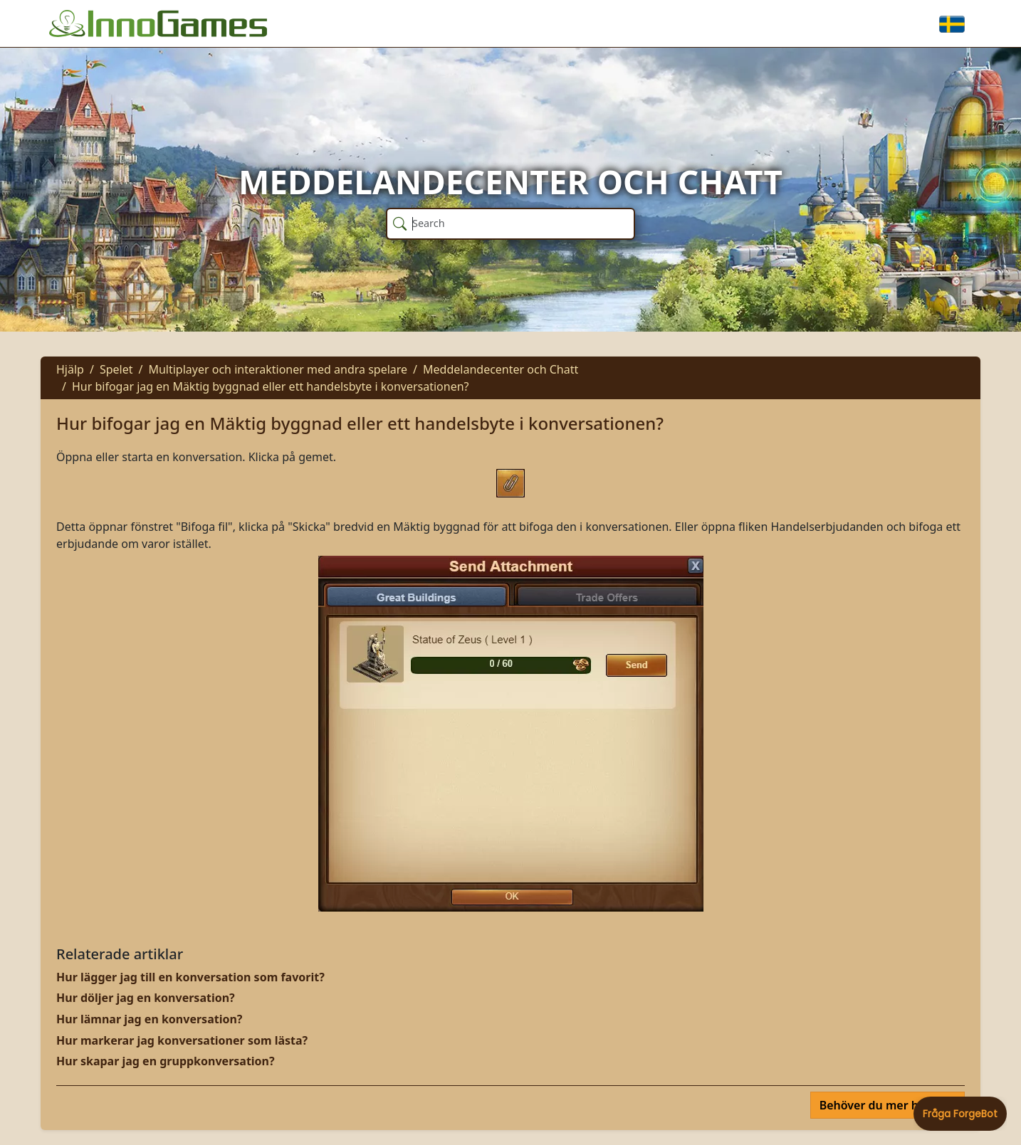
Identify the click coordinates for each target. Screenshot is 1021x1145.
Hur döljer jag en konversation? (145, 998)
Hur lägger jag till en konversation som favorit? (190, 977)
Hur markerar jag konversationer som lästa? (182, 1040)
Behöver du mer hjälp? (883, 1105)
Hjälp (70, 369)
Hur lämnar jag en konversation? (149, 1019)
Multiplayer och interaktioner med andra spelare (277, 369)
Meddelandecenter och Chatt (500, 369)
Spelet (116, 369)
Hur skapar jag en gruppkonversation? (165, 1061)
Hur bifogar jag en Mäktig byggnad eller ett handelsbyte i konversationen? (270, 386)
